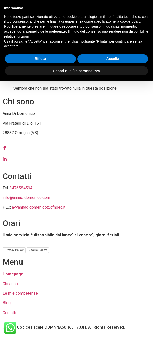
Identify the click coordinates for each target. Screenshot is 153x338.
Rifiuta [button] (40, 59)
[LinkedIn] (76, 159)
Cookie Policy (38, 249)
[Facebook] (76, 148)
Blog (7, 302)
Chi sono (10, 283)
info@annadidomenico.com (26, 197)
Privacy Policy (14, 249)
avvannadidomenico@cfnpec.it (38, 207)
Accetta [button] (112, 59)
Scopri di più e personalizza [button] (76, 71)
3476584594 (21, 188)
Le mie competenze (20, 293)
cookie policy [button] (130, 21)
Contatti (9, 312)
